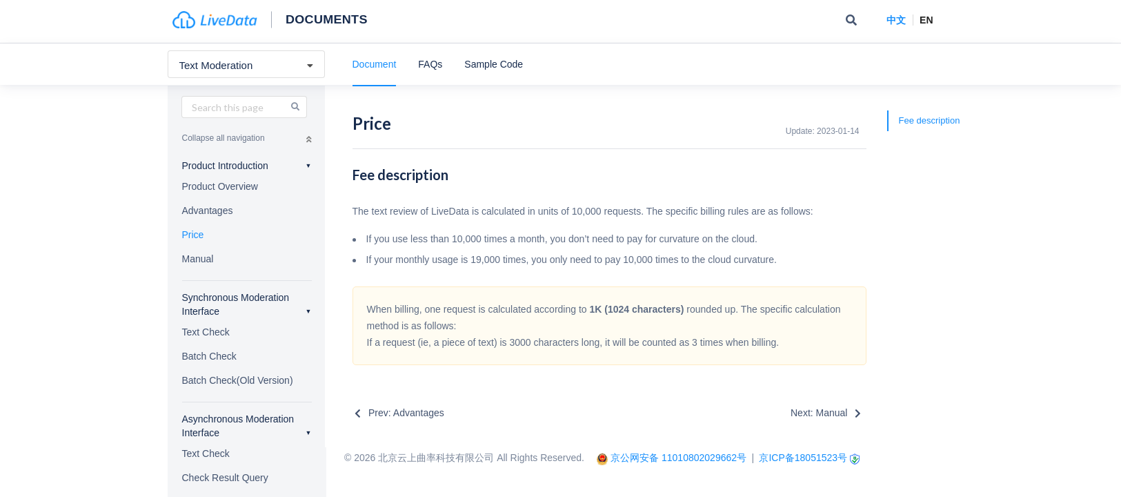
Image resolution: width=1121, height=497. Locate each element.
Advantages (207, 210)
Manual (198, 258)
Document (375, 64)
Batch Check (209, 356)
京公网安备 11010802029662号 (678, 457)
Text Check (206, 332)
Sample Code (493, 64)
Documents (327, 19)
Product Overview (220, 186)
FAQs (430, 64)
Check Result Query (225, 477)
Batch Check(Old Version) (237, 380)
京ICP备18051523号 (803, 457)
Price (193, 234)
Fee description (929, 120)
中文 (896, 20)
